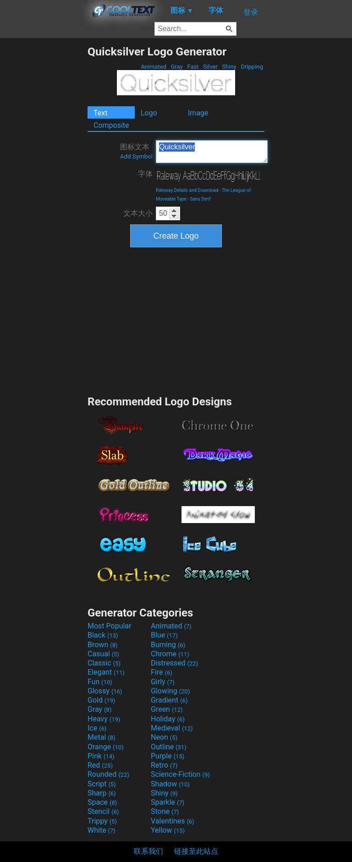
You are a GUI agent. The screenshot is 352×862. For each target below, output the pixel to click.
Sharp (102, 793)
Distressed (174, 663)
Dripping (251, 66)
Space (102, 802)
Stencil (103, 811)
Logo (149, 113)
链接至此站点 (196, 851)
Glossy (105, 691)
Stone (165, 811)
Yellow (168, 830)
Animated (153, 66)
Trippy (102, 821)
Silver (210, 66)
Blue (164, 635)
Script (102, 784)
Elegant (106, 672)
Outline (169, 746)
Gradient (169, 700)
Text (100, 113)
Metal (102, 737)
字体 (145, 173)
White (102, 830)
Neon (164, 737)
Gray (176, 66)
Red (100, 765)
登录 (250, 12)
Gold (102, 700)
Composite (111, 125)
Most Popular (110, 626)
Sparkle (167, 802)
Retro (164, 765)
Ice (97, 728)
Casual (103, 653)
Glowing (170, 691)
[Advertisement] (43, 182)
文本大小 (138, 213)
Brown (102, 644)
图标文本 (136, 151)
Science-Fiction (180, 774)
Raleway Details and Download (187, 190)
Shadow (170, 784)
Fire (161, 672)
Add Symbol (136, 156)
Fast (193, 66)
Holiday (168, 719)
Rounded (108, 774)
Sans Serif (200, 199)
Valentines (172, 821)
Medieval (172, 728)
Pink (101, 756)
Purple (167, 756)
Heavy (104, 719)
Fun (100, 681)
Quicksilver (212, 151)
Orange (106, 746)
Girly (163, 681)
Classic (104, 663)
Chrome (170, 653)
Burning (168, 644)
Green (167, 709)
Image (198, 113)
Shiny (229, 66)
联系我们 (148, 851)
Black (103, 635)
